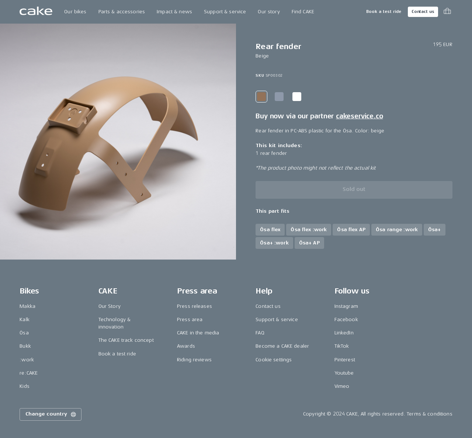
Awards (186, 346)
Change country (51, 414)
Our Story (109, 306)
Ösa (24, 333)
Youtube (344, 373)
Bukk (25, 346)
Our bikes (75, 11)
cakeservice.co (359, 116)
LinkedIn (344, 333)
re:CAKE (29, 373)
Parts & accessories (121, 11)
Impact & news (174, 11)
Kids (25, 386)
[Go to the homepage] (36, 12)
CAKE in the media (198, 333)
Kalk (25, 319)
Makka (27, 306)
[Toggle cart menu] (447, 12)
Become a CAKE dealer (282, 346)
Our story (269, 11)
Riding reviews (194, 359)
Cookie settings (274, 359)
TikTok (341, 346)
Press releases (194, 306)
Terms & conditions (429, 414)
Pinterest (344, 359)
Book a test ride (383, 11)
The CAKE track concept (126, 340)
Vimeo (342, 386)
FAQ (260, 333)
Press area (189, 319)
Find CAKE (303, 11)
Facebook (346, 319)
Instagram (346, 306)
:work (27, 359)
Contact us (423, 11)
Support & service (225, 11)
